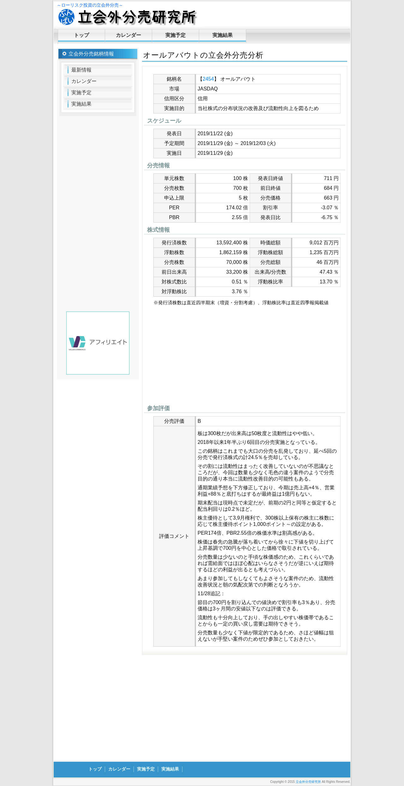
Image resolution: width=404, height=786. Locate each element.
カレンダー (128, 35)
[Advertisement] (244, 357)
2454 (208, 79)
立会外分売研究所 (308, 781)
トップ (81, 35)
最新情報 (81, 70)
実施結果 (222, 35)
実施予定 (175, 35)
